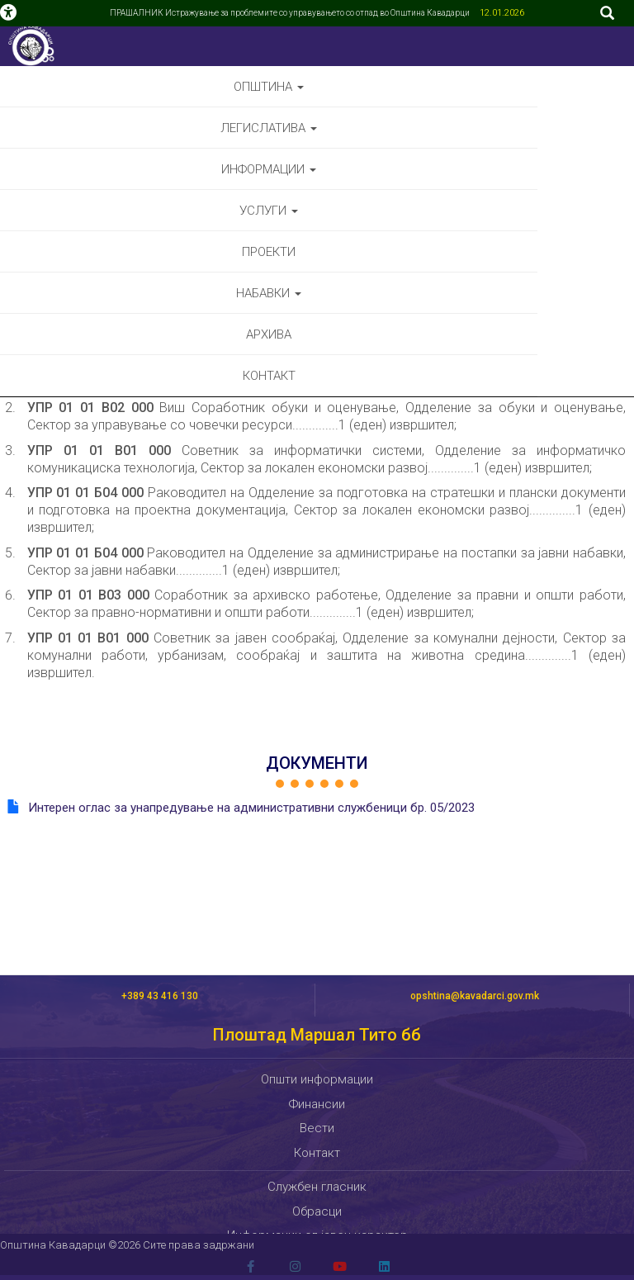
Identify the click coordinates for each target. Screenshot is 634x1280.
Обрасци (317, 1211)
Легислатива (268, 128)
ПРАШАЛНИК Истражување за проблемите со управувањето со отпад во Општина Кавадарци (290, 12)
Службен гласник (317, 1186)
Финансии (317, 1104)
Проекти (269, 251)
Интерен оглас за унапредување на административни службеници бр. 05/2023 (251, 807)
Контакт (269, 375)
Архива (268, 334)
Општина (269, 86)
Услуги (268, 210)
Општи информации (317, 1079)
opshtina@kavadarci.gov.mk (474, 996)
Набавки (268, 293)
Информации (268, 169)
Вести (317, 1128)
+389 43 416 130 (159, 996)
